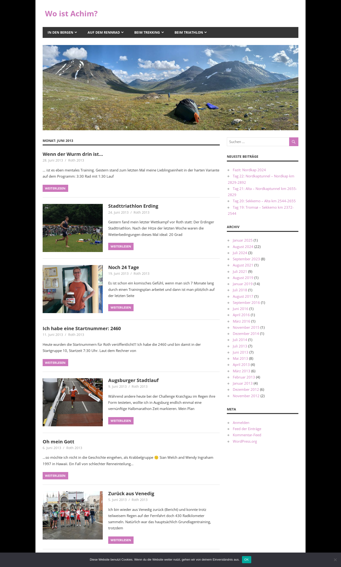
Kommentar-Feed (247, 434)
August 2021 (243, 265)
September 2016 (246, 302)
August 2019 (243, 277)
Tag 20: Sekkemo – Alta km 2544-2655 (264, 200)
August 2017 (243, 296)
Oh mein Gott (58, 441)
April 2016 (241, 314)
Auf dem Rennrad (104, 32)
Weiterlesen (55, 188)
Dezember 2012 (246, 389)
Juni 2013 (240, 352)
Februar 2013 (244, 377)
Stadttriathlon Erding (133, 206)
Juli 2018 (240, 290)
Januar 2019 (243, 283)
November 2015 (246, 327)
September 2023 (246, 258)
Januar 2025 (243, 240)
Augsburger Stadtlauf (133, 380)
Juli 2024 (240, 252)
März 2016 (241, 321)
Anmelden (241, 422)
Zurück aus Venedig (131, 493)
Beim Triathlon (189, 32)
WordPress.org (245, 441)
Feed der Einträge (247, 428)
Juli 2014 (240, 339)
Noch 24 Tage (123, 267)
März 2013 (241, 371)
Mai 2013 (240, 358)
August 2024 (243, 246)
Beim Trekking (147, 32)
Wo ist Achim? (71, 13)
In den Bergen (60, 32)
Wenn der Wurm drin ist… (73, 154)
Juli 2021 (240, 271)
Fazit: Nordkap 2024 (249, 169)
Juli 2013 (240, 346)
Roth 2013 (76, 160)
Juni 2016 (240, 308)
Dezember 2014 (246, 333)
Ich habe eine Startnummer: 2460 (82, 328)
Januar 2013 (243, 383)
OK (246, 559)
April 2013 (241, 364)
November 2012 (246, 395)
